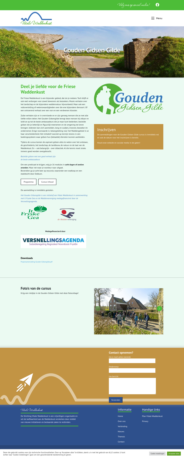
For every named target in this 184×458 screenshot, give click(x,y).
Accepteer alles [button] (174, 454)
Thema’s (121, 436)
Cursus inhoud (47, 182)
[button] (156, 18)
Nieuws (121, 431)
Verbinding (122, 426)
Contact (121, 441)
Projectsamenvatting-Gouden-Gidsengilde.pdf (36, 262)
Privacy (145, 421)
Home (120, 416)
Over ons (121, 421)
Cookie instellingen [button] (157, 454)
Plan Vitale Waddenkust (152, 416)
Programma (28, 182)
